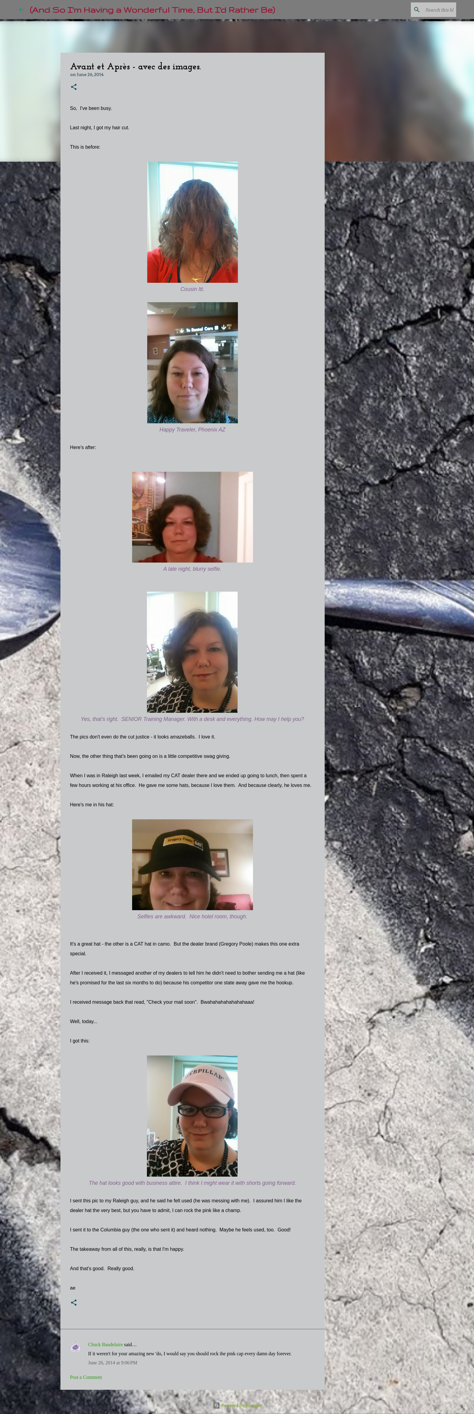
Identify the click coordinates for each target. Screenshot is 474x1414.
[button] (73, 87)
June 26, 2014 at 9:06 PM (112, 1362)
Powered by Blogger (237, 1405)
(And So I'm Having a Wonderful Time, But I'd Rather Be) (152, 9)
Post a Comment (86, 1377)
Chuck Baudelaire (105, 1344)
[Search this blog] (424, 9)
